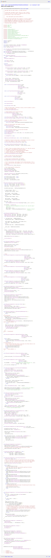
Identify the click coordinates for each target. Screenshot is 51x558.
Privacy (9, 556)
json (49, 556)
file (21, 8)
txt (46, 556)
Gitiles (6, 556)
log (24, 8)
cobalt (2, 4)
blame (27, 8)
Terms (11, 556)
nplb (38, 4)
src (30, 4)
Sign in (49, 1)
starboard (34, 4)
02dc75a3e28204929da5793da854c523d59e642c (18, 4)
